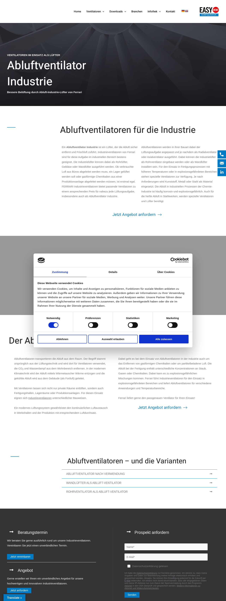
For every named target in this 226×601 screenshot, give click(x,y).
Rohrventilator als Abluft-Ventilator (97, 491)
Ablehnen (62, 339)
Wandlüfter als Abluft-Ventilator (93, 482)
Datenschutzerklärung (147, 573)
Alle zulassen (163, 339)
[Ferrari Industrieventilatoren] (34, 11)
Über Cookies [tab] (166, 271)
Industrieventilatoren (40, 397)
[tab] (139, 474)
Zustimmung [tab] (60, 271)
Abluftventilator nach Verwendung (95, 473)
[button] (102, 11)
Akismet (128, 586)
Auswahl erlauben (113, 339)
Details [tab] (113, 271)
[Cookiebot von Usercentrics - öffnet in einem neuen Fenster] (173, 260)
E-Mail (127, 581)
